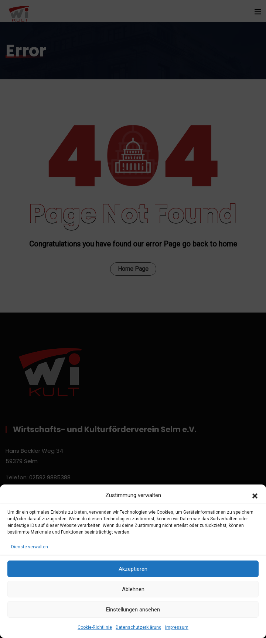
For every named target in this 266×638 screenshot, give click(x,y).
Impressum (176, 627)
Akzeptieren (133, 569)
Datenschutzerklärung (138, 627)
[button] (255, 495)
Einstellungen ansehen (133, 609)
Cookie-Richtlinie (95, 627)
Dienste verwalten (29, 546)
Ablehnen (133, 589)
